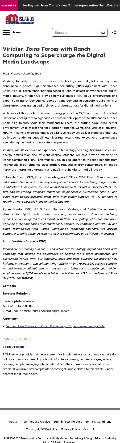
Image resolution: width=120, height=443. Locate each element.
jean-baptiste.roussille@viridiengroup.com (41, 311)
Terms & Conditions (98, 421)
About (13, 421)
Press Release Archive (35, 421)
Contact (88, 429)
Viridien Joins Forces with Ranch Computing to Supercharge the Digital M (55, 326)
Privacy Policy (70, 429)
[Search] (75, 32)
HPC (79, 95)
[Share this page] (113, 32)
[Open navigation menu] (12, 32)
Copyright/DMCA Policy (42, 429)
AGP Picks (9, 5)
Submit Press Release (67, 421)
